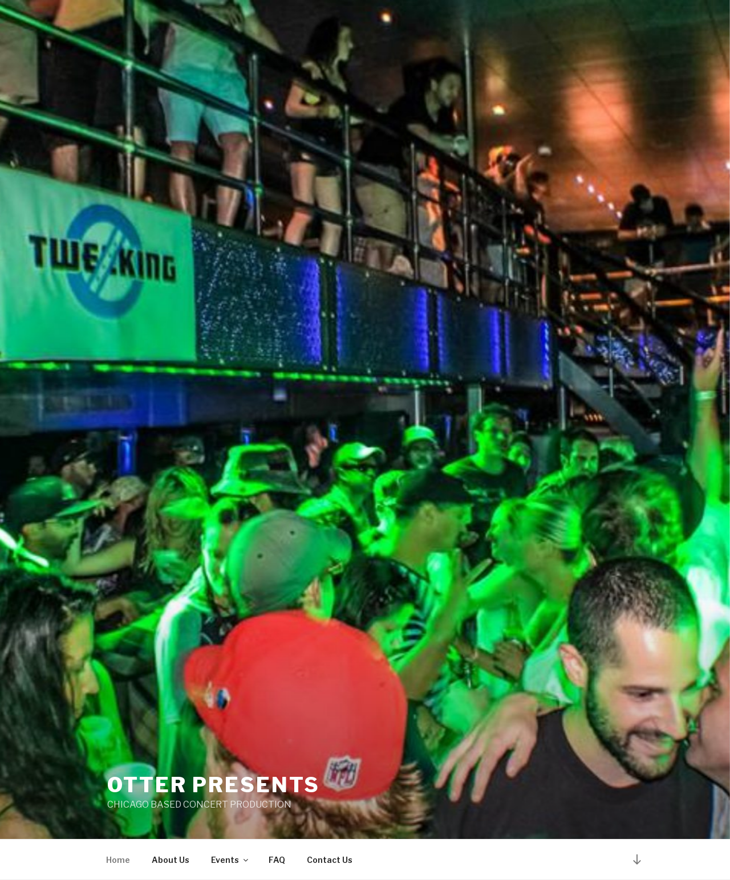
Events (230, 860)
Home (118, 860)
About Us (170, 860)
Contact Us (329, 860)
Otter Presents (213, 784)
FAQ (277, 860)
